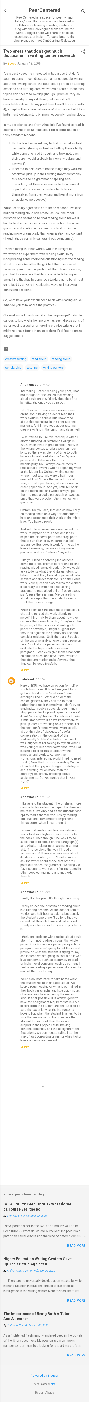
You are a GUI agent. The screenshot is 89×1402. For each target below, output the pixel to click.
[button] (83, 52)
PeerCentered (44, 10)
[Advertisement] (44, 1148)
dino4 (53, 1384)
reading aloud (61, 359)
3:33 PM (45, 797)
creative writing (15, 359)
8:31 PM (40, 679)
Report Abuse (44, 1393)
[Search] (83, 11)
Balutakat (27, 679)
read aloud (39, 359)
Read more (76, 1246)
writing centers (53, 368)
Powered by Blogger (44, 1375)
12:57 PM (45, 892)
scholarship (13, 368)
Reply (24, 670)
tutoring (32, 368)
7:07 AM (45, 384)
